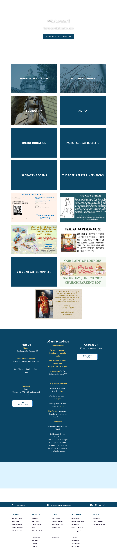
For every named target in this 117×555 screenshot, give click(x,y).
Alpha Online (56, 518)
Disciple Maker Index (78, 521)
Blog (33, 527)
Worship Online (17, 518)
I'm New (15, 514)
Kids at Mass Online (99, 524)
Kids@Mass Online (37, 531)
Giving (73, 534)
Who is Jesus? (76, 546)
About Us (36, 514)
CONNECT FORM (87, 357)
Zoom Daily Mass (98, 521)
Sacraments (55, 531)
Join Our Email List (17, 531)
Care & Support (76, 531)
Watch (96, 514)
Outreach (74, 537)
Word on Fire (56, 537)
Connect (56, 514)
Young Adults (36, 537)
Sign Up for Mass (17, 524)
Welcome (35, 518)
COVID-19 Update (17, 527)
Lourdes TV (62, 374)
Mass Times (15, 521)
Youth (33, 534)
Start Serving (56, 527)
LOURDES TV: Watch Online (58, 36)
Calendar (34, 543)
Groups (54, 534)
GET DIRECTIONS (22, 403)
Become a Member (57, 521)
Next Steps (76, 514)
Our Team (35, 540)
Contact (34, 546)
